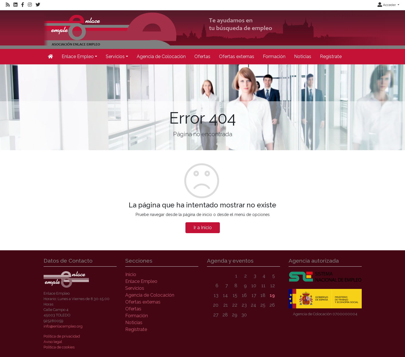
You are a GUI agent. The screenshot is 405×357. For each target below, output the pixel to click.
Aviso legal (53, 342)
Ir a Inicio (202, 227)
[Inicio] (215, 29)
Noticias (302, 56)
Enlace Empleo (141, 281)
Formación (274, 56)
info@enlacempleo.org (63, 326)
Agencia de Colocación (161, 56)
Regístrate (331, 56)
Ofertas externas (236, 56)
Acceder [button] (387, 5)
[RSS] (8, 5)
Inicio (130, 274)
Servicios (134, 288)
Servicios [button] (115, 56)
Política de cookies (59, 347)
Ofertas (202, 56)
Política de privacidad (62, 336)
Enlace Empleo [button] (78, 56)
